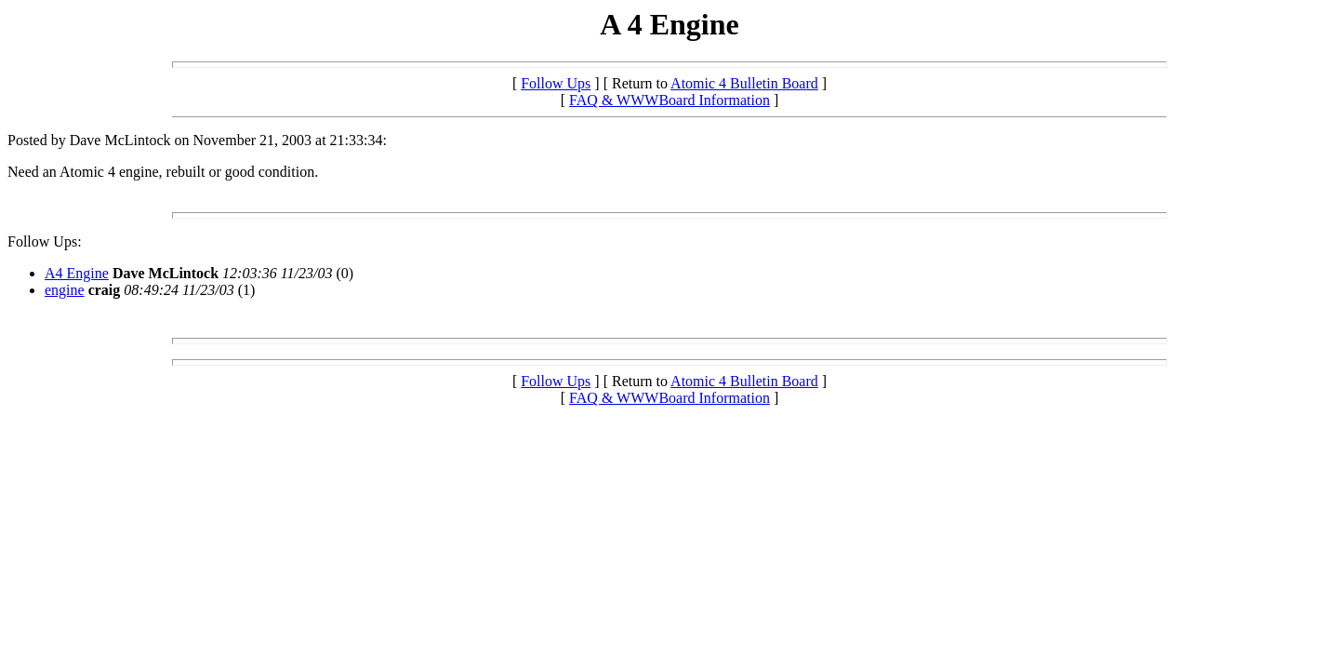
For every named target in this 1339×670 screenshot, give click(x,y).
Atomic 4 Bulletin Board (744, 83)
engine (65, 290)
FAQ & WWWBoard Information (669, 100)
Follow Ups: (44, 241)
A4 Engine (77, 273)
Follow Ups (555, 83)
